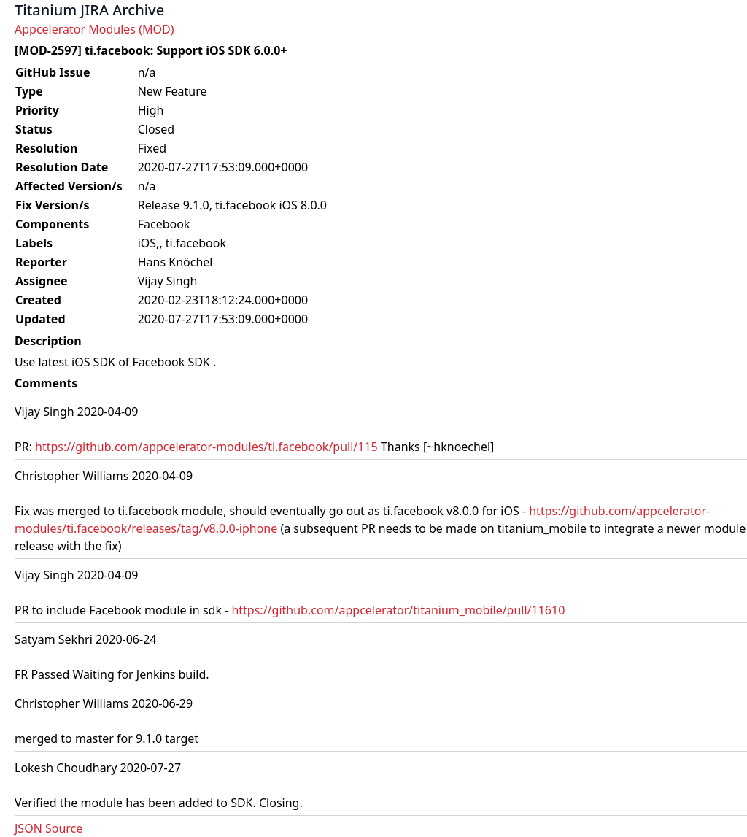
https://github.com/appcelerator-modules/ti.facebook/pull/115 (206, 447)
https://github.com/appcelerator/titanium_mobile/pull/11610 (398, 610)
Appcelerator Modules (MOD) (94, 29)
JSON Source (48, 828)
